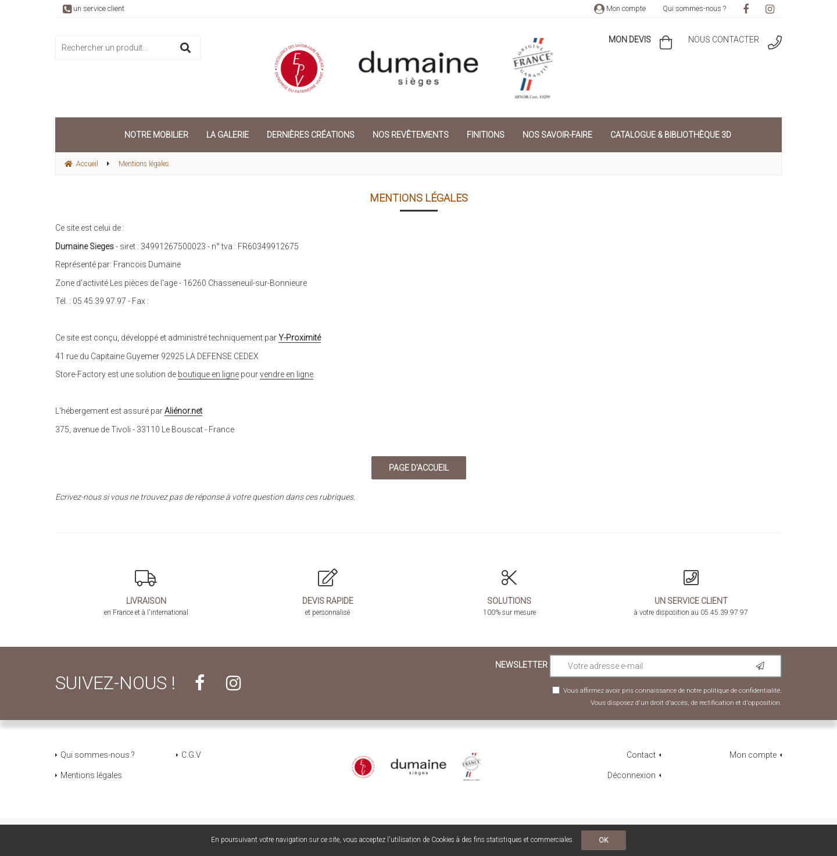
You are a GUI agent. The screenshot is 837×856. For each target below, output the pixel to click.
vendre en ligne (286, 374)
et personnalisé (328, 593)
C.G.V (191, 755)
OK (604, 840)
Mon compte (620, 8)
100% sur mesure (509, 593)
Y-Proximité (299, 337)
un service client (93, 8)
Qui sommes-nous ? (694, 8)
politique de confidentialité (741, 690)
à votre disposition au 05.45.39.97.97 (691, 593)
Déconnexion (631, 775)
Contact (641, 755)
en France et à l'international (146, 593)
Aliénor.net (183, 411)
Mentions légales (91, 775)
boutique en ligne (208, 374)
